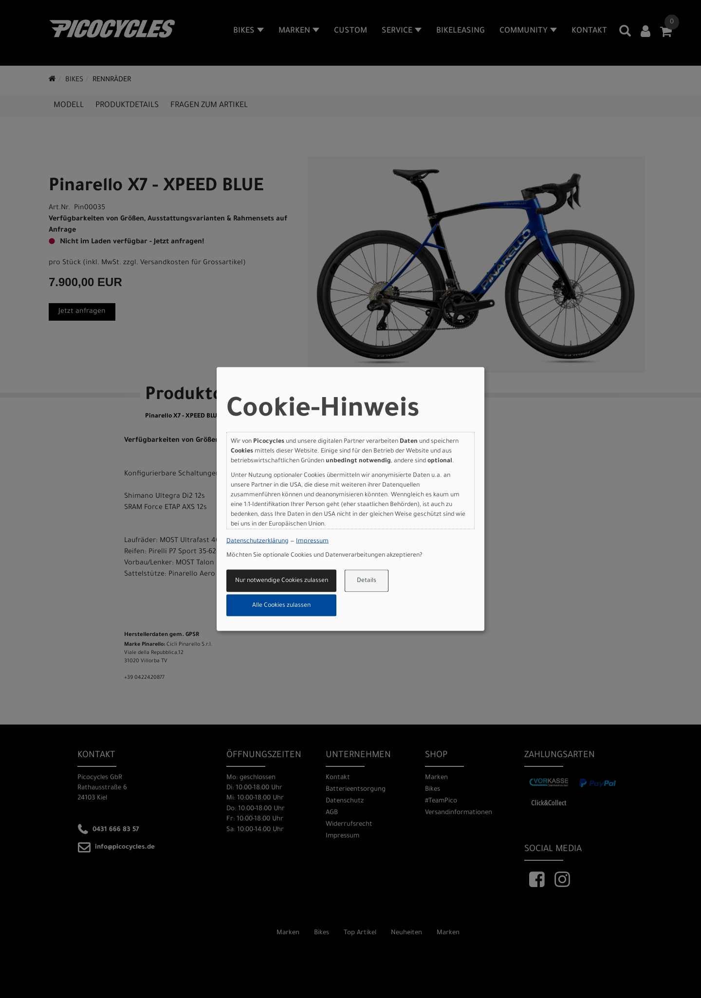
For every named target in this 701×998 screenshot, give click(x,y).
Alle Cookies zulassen (281, 605)
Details (366, 581)
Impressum (312, 541)
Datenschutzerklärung (257, 541)
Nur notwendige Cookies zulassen (281, 581)
